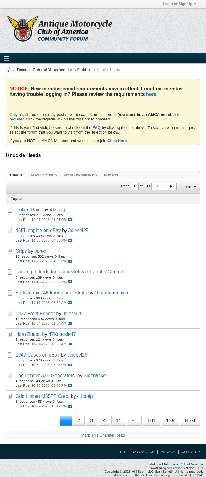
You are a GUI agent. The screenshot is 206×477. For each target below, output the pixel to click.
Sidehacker (95, 375)
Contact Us (144, 452)
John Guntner (110, 271)
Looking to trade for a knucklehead (52, 271)
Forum (22, 69)
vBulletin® (175, 468)
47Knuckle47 (62, 334)
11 (119, 420)
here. (152, 94)
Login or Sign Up (179, 4)
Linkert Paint (29, 209)
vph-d (40, 251)
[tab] (15, 175)
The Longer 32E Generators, (46, 375)
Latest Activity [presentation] (43, 175)
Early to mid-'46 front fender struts (51, 292)
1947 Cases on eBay (38, 354)
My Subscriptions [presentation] (81, 175)
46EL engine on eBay (38, 230)
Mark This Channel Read (103, 435)
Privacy (168, 452)
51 (134, 420)
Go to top (191, 452)
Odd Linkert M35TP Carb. (42, 396)
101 (151, 420)
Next (190, 420)
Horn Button (28, 334)
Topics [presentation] (15, 175)
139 (170, 420)
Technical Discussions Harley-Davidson (62, 69)
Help (122, 452)
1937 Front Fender (35, 313)
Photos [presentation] (111, 175)
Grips (21, 251)
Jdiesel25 (78, 230)
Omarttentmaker (112, 292)
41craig (57, 209)
